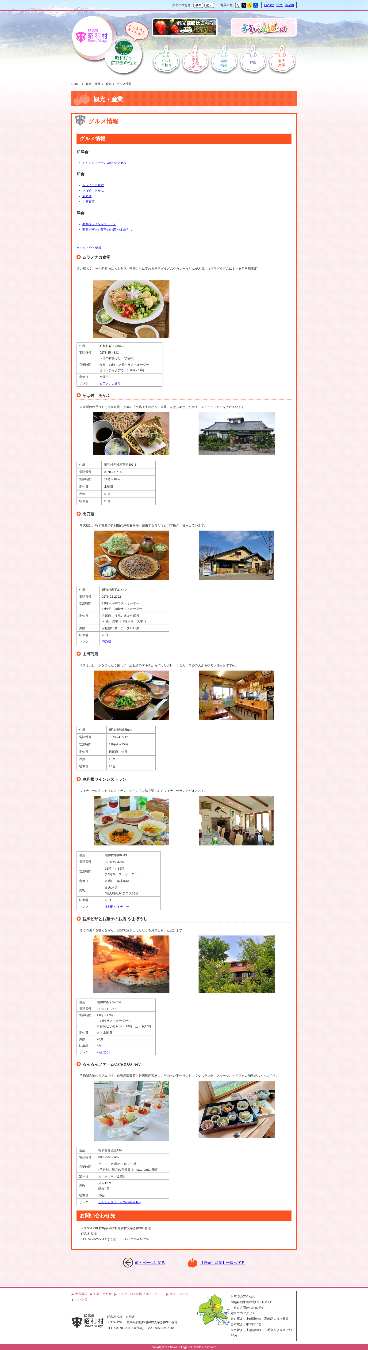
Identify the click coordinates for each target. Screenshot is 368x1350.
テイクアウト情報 (89, 247)
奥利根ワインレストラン (99, 224)
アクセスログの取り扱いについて (141, 1294)
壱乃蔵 (87, 196)
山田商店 (88, 202)
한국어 (289, 5)
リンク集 (81, 1299)
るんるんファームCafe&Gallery (119, 1202)
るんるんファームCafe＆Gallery (104, 163)
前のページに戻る (150, 1262)
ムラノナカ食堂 (93, 185)
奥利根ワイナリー (117, 907)
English (269, 5)
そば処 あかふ (93, 190)
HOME (76, 84)
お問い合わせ (102, 1294)
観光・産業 (93, 84)
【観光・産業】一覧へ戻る (222, 1262)
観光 (108, 84)
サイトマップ (179, 1294)
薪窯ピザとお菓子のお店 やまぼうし (107, 229)
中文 (279, 5)
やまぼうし (104, 1052)
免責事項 (81, 1294)
